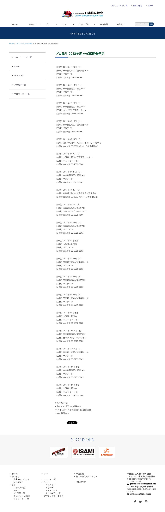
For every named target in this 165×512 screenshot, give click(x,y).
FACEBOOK (135, 501)
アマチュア (50, 484)
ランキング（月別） (22, 496)
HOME (11, 43)
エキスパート (51, 490)
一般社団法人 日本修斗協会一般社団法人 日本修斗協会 (82, 14)
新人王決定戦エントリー (86, 476)
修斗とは (33, 24)
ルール (17, 66)
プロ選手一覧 (20, 84)
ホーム (15, 24)
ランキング (19, 75)
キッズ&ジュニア (53, 493)
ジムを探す (18, 482)
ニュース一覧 (19, 487)
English (150, 6)
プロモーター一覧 (22, 94)
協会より (121, 24)
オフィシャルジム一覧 (119, 6)
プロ (47, 24)
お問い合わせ (137, 6)
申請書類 (104, 24)
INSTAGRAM (146, 501)
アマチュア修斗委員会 (53, 496)
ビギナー (49, 487)
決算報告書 (81, 482)
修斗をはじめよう (21, 479)
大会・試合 (84, 24)
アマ (64, 24)
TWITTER (140, 501)
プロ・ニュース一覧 (23, 57)
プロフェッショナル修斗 (24, 43)
